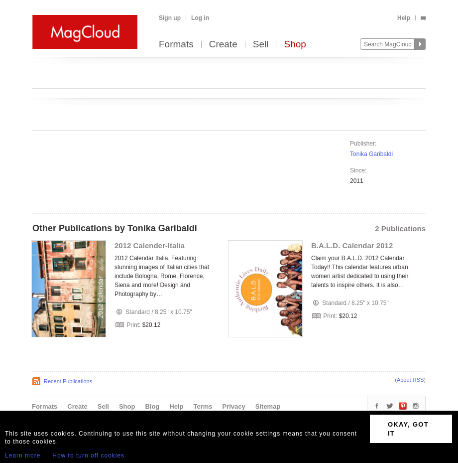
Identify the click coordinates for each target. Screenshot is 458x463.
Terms (202, 406)
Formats (176, 44)
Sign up (170, 17)
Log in (200, 17)
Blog (152, 406)
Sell (261, 44)
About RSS (410, 380)
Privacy (234, 406)
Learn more (22, 455)
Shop (295, 44)
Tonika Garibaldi (371, 154)
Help (403, 17)
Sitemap (268, 406)
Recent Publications (68, 381)
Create (223, 44)
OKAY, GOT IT (408, 429)
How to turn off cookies (88, 455)
